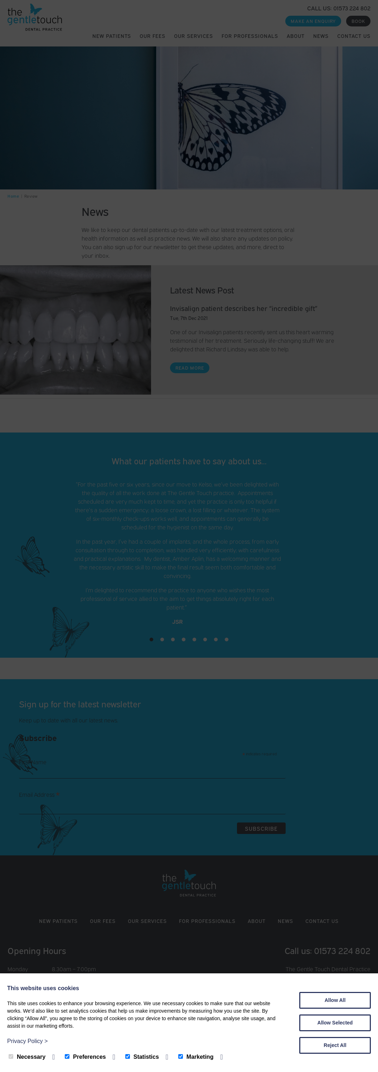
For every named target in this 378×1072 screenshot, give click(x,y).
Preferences (85, 1057)
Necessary (27, 1057)
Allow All (335, 1000)
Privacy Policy (27, 1041)
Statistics (142, 1057)
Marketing (196, 1057)
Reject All (335, 1045)
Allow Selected (335, 1023)
